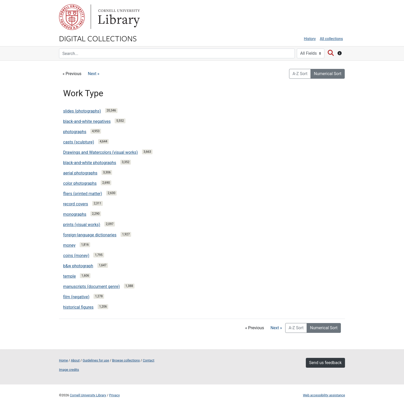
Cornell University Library (88, 395)
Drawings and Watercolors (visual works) (100, 152)
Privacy (114, 395)
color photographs (80, 183)
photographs (74, 131)
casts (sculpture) (78, 142)
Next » (93, 73)
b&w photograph (78, 265)
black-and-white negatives (87, 121)
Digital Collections (98, 38)
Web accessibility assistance (324, 395)
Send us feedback (325, 362)
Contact (148, 360)
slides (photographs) (82, 111)
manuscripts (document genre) (91, 286)
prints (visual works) (81, 224)
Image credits (69, 370)
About (75, 360)
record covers (75, 204)
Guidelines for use (96, 360)
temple (69, 276)
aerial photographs (80, 173)
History (310, 39)
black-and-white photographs (89, 162)
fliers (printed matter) (82, 193)
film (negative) (76, 296)
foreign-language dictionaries (89, 234)
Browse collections (126, 360)
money (69, 245)
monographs (74, 214)
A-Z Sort (299, 73)
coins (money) (76, 255)
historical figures (78, 307)
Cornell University (72, 17)
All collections (331, 39)
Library (118, 17)
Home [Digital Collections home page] (63, 360)
